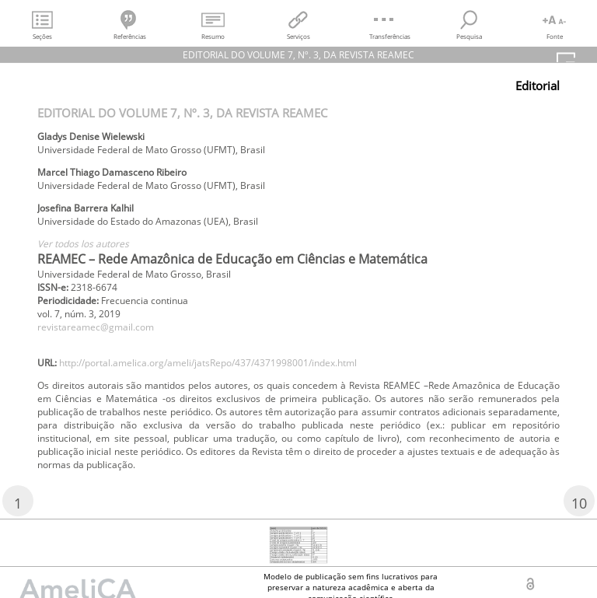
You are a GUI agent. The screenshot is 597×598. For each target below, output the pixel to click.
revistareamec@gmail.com (95, 327)
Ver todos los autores (83, 243)
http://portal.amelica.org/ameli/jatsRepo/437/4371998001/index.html (208, 362)
